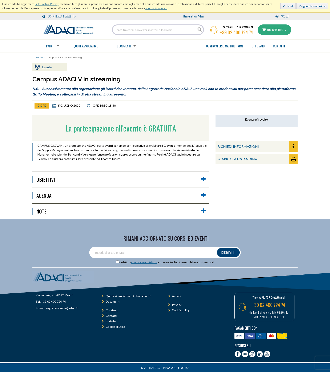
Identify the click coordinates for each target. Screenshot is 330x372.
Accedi (282, 16)
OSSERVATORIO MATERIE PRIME (224, 46)
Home (39, 57)
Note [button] (121, 211)
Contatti (111, 315)
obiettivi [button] (121, 179)
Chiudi (289, 6)
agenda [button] (121, 195)
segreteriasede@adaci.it (62, 308)
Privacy (176, 304)
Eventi (50, 46)
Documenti (124, 46)
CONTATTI (279, 46)
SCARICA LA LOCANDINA (258, 159)
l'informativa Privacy (47, 4)
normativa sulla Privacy (144, 262)
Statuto (111, 321)
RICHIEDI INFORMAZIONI (258, 146)
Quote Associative (85, 46)
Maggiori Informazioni (312, 6)
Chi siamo (112, 310)
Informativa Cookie (156, 8)
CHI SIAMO (258, 46)
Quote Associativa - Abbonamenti (128, 296)
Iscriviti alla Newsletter (59, 16)
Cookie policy (180, 310)
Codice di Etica (115, 326)
